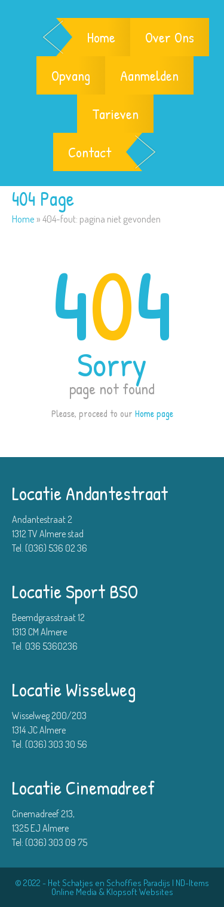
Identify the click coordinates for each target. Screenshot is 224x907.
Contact (89, 152)
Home (101, 37)
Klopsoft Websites (139, 891)
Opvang (70, 75)
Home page (154, 413)
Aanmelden (149, 75)
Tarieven (115, 114)
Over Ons (169, 37)
